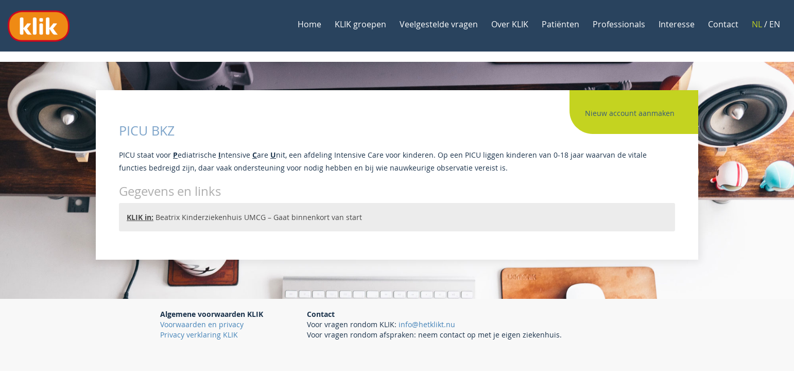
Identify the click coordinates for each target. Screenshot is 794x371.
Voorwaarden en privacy (202, 324)
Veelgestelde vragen (439, 24)
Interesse (677, 24)
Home (309, 24)
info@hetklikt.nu (427, 324)
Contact (723, 24)
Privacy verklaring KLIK (199, 335)
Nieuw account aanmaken (630, 113)
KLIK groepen (360, 24)
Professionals (619, 24)
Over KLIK (509, 24)
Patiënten (560, 24)
